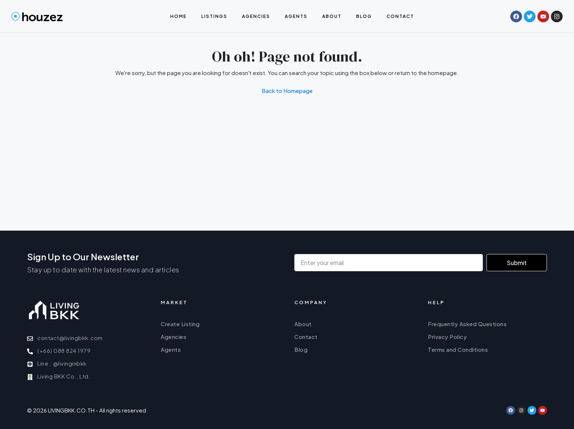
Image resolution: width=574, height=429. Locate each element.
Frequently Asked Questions (467, 323)
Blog (364, 16)
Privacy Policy (447, 336)
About (332, 16)
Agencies (256, 16)
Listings (214, 16)
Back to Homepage (287, 90)
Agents (296, 16)
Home (178, 16)
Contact (400, 16)
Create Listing (180, 323)
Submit (517, 262)
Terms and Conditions (458, 349)
